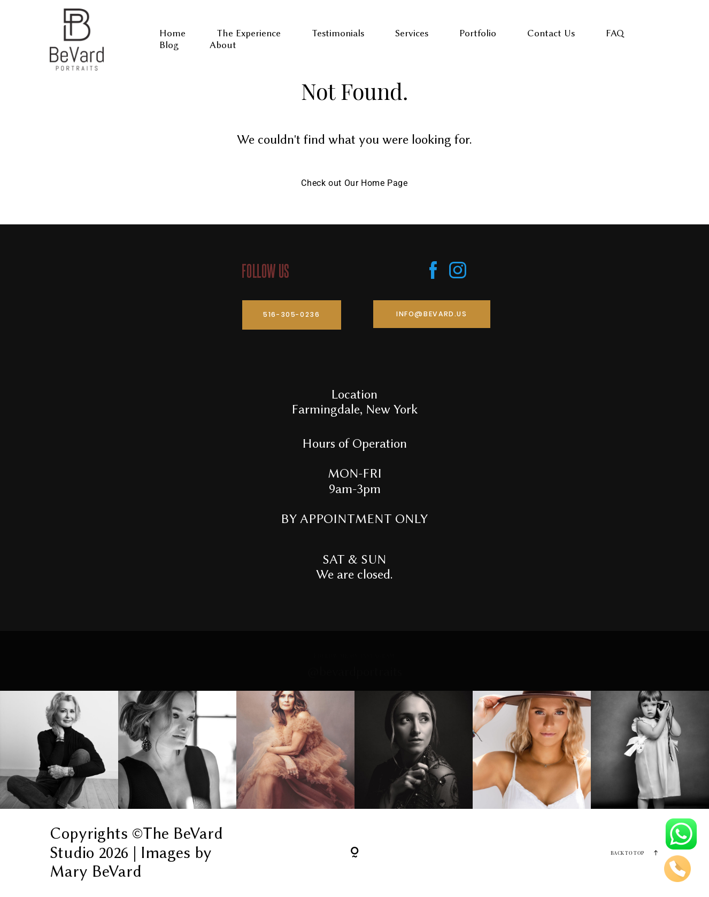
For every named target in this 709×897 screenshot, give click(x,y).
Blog (169, 45)
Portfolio (477, 33)
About (223, 45)
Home (172, 33)
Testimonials (338, 33)
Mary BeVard (96, 871)
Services (411, 33)
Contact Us (551, 33)
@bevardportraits (354, 671)
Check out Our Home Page (354, 183)
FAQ (615, 33)
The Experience (249, 33)
